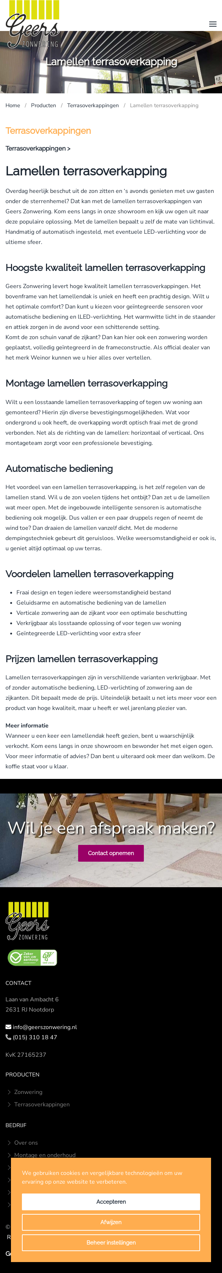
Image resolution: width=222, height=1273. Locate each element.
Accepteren (111, 1202)
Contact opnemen (111, 853)
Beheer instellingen (111, 1242)
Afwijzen (111, 1222)
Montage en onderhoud (40, 1155)
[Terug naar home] (32, 24)
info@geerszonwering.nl (45, 1027)
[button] (213, 24)
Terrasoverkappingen (37, 1105)
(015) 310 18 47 (35, 1037)
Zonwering (23, 1092)
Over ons (21, 1143)
